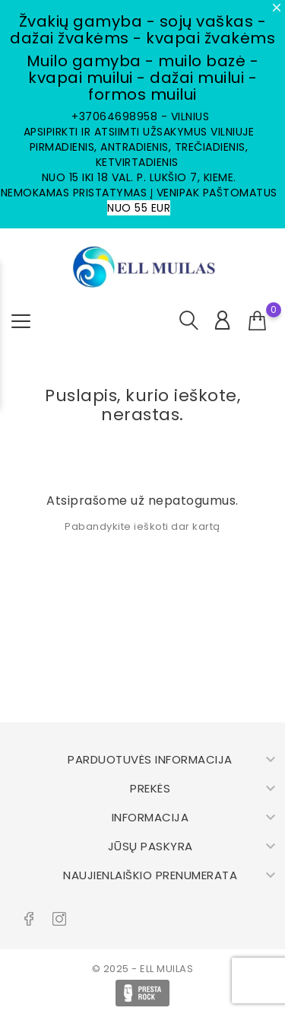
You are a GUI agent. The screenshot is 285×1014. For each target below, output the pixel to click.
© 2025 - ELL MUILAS (143, 968)
